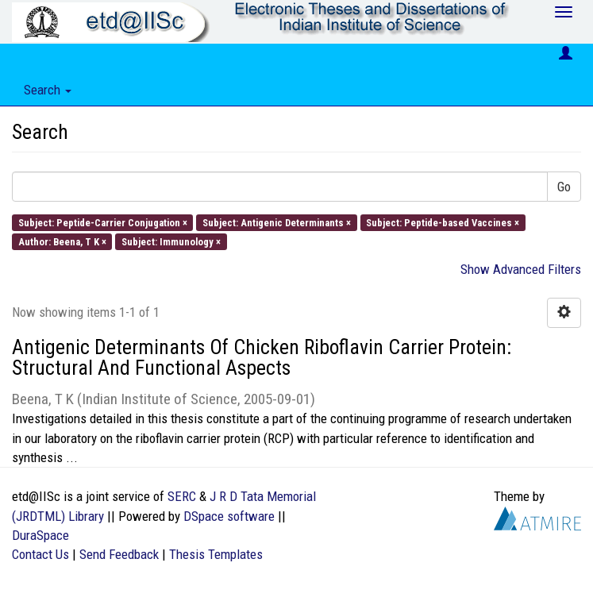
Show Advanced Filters (520, 269)
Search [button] (47, 90)
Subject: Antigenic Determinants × (276, 222)
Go (564, 187)
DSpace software (229, 516)
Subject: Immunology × (171, 241)
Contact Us (40, 554)
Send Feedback (119, 554)
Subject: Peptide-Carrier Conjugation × (102, 222)
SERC (182, 496)
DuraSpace (40, 535)
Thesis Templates (216, 554)
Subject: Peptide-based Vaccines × (442, 222)
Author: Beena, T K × (62, 241)
